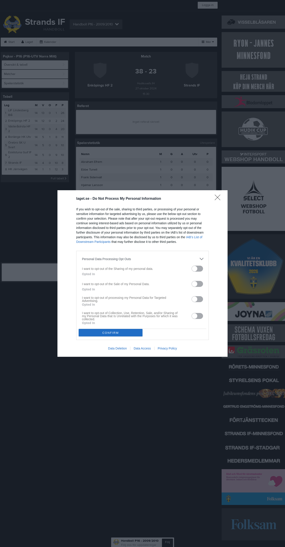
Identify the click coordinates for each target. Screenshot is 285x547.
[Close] (219, 199)
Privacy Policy (167, 348)
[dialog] (142, 273)
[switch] (197, 269)
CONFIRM (110, 332)
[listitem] (142, 259)
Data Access (142, 348)
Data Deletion (117, 348)
